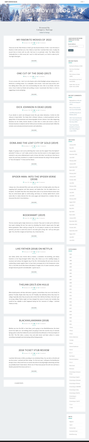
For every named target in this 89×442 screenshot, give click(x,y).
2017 (70, 308)
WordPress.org (73, 434)
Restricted (72, 365)
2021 (70, 321)
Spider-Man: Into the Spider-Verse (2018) (34, 177)
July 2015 (71, 192)
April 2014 (71, 211)
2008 (70, 283)
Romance (71, 368)
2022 (70, 324)
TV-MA (71, 407)
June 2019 (71, 157)
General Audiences (73, 346)
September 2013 (73, 230)
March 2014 (72, 214)
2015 (70, 302)
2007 (70, 279)
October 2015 (72, 189)
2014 (70, 298)
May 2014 (71, 208)
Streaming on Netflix (74, 393)
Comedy (71, 340)
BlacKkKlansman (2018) (34, 320)
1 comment (43, 146)
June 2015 (71, 195)
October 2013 (72, 227)
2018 (70, 311)
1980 (70, 260)
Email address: (72, 44)
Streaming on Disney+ (74, 383)
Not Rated (72, 356)
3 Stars (71, 327)
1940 (70, 254)
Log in (70, 425)
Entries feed (72, 428)
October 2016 (72, 179)
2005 (70, 273)
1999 (70, 263)
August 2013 (72, 234)
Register (71, 421)
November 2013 (73, 224)
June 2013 (71, 240)
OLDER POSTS (18, 383)
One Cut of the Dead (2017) (34, 73)
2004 (70, 270)
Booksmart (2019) (34, 215)
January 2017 (72, 176)
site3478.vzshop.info (74, 112)
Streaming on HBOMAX (75, 386)
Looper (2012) (72, 130)
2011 (70, 289)
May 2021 (71, 148)
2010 (70, 286)
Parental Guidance (73, 359)
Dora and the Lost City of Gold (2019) (34, 143)
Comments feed (73, 431)
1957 (70, 257)
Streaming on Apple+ (74, 377)
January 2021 (72, 151)
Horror (71, 349)
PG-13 (70, 362)
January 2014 (72, 218)
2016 (70, 305)
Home (82, 1)
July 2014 (71, 205)
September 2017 (73, 167)
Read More (34, 60)
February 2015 (72, 199)
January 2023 (72, 144)
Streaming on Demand (74, 380)
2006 (70, 276)
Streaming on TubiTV (74, 401)
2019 (70, 314)
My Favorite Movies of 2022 (34, 39)
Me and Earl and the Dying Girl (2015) (75, 102)
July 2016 (71, 183)
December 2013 (73, 221)
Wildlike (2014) (73, 114)
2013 (70, 295)
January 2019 (72, 164)
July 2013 (71, 237)
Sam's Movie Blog (11, 2)
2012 (70, 292)
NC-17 (70, 352)
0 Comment (42, 42)
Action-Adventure (73, 337)
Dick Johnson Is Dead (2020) (34, 107)
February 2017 (72, 173)
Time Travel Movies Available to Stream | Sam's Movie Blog (74, 127)
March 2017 (72, 170)
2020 (70, 318)
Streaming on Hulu (74, 390)
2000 (70, 267)
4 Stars (71, 330)
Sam (36, 42)
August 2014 (72, 202)
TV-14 (70, 404)
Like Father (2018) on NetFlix (34, 248)
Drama (71, 343)
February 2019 (72, 160)
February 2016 (72, 186)
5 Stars (71, 333)
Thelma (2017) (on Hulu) (34, 284)
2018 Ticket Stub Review (34, 350)
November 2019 (73, 154)
